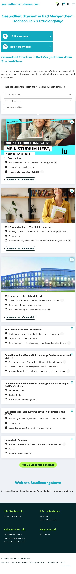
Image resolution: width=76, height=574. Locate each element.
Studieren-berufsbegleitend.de (14, 542)
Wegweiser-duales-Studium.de (14, 538)
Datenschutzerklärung (19, 562)
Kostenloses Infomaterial (20, 179)
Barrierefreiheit (53, 562)
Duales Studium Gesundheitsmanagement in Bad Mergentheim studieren (38, 491)
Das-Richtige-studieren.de (13, 535)
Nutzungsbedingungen (37, 562)
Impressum (5, 562)
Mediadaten (44, 516)
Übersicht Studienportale (12, 516)
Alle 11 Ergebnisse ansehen (38, 464)
